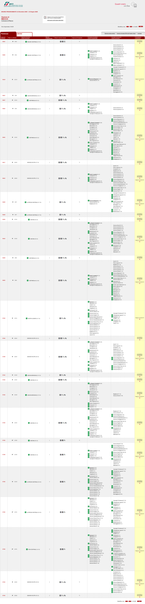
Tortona (115, 58)
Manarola (115, 90)
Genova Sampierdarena (118, 122)
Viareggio (115, 566)
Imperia (115, 154)
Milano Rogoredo (117, 63)
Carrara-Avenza (116, 558)
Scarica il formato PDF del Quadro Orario (126, 33)
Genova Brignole (117, 51)
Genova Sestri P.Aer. (118, 126)
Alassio (115, 150)
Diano (114, 152)
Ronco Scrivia (116, 54)
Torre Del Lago (116, 568)
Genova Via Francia (117, 182)
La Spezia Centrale (117, 553)
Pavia (114, 61)
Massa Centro (116, 560)
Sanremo (115, 157)
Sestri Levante (116, 75)
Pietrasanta (115, 563)
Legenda (140, 33)
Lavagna (92, 52)
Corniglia (115, 88)
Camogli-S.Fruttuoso (94, 59)
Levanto (115, 84)
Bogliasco (115, 170)
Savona (115, 141)
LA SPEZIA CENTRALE (32, 79)
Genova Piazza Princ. (118, 53)
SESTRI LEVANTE (32, 318)
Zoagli (91, 108)
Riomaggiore (116, 92)
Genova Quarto (116, 48)
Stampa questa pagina (110, 33)
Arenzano (115, 132)
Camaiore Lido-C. (117, 564)
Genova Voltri (116, 130)
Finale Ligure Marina (118, 144)
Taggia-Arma (116, 155)
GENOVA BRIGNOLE (32, 95)
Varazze (115, 135)
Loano (114, 147)
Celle (114, 137)
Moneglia (115, 77)
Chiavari (91, 54)
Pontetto (115, 169)
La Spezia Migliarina (118, 555)
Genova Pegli (116, 127)
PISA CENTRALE (32, 549)
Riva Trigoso (92, 140)
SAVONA (32, 219)
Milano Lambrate (117, 65)
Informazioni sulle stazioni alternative (55, 20)
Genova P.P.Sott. (117, 121)
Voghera (115, 60)
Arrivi (19, 34)
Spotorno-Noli (116, 142)
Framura (115, 80)
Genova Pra (116, 129)
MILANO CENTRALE (32, 41)
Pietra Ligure (116, 145)
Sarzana (115, 556)
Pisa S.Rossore (116, 570)
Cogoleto (115, 134)
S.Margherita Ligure (94, 57)
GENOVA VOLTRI (31, 162)
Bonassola (115, 82)
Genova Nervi (116, 45)
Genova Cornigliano (117, 124)
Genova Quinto (116, 46)
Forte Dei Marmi (117, 561)
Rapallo (91, 56)
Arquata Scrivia (116, 56)
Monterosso (116, 85)
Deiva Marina (116, 78)
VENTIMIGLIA (32, 100)
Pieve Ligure (116, 167)
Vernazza (115, 87)
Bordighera (115, 159)
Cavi (91, 244)
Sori (114, 165)
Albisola (115, 139)
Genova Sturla (116, 50)
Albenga (115, 149)
